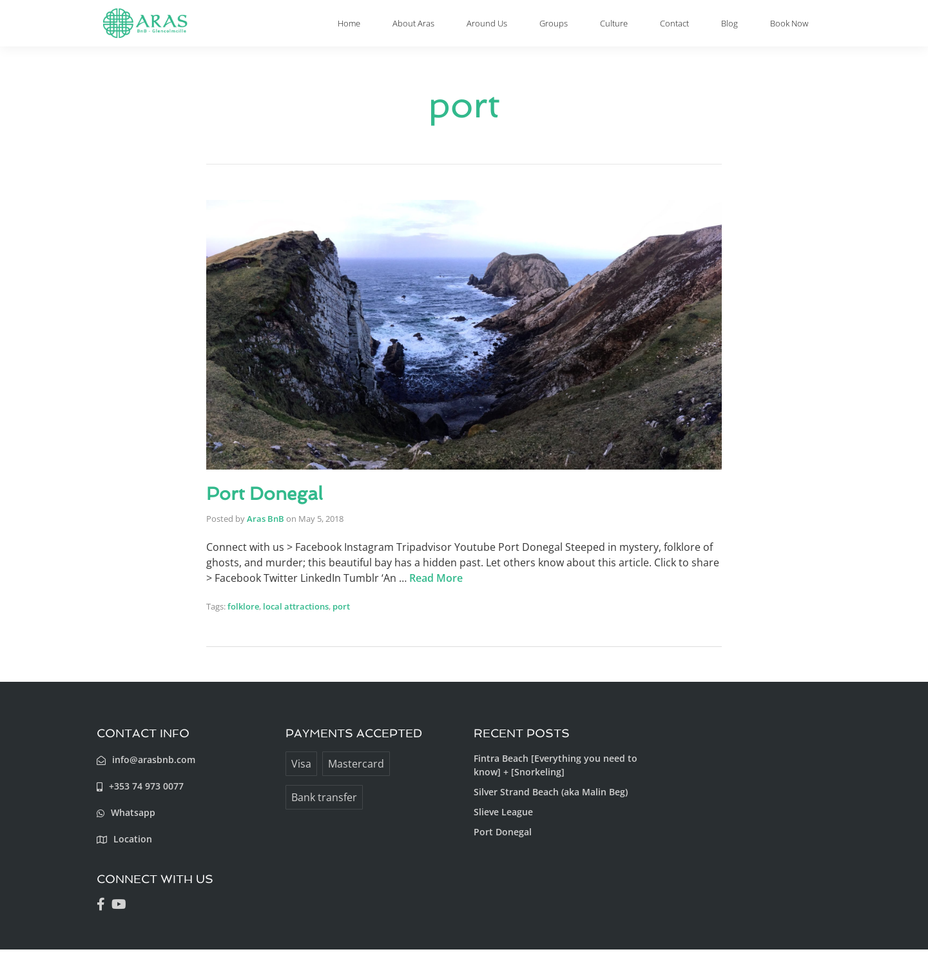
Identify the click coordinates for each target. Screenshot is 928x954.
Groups (586, 26)
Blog (732, 26)
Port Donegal (268, 498)
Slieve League (503, 816)
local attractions (296, 611)
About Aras (461, 26)
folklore (243, 611)
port (341, 611)
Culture (636, 26)
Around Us (527, 26)
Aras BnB (265, 523)
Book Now (787, 26)
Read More (436, 582)
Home (405, 26)
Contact (687, 26)
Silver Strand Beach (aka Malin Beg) (551, 796)
